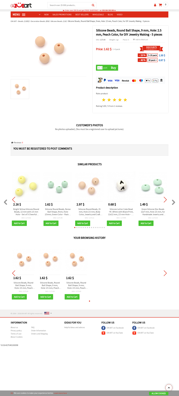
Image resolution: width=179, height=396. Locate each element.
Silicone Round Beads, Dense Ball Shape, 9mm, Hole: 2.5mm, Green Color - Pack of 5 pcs (58, 212)
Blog (110, 14)
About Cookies (17, 337)
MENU (19, 14)
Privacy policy (16, 331)
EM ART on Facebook (112, 328)
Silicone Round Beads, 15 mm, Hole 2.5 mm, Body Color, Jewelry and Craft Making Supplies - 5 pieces (89, 212)
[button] (74, 227)
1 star (104, 100)
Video (119, 14)
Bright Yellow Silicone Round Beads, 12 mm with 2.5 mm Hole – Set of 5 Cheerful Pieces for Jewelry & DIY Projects (26, 212)
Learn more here (60, 393)
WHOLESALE (98, 14)
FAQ (32, 328)
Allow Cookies (159, 393)
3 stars (114, 100)
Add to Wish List (140, 40)
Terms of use (16, 334)
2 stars (109, 100)
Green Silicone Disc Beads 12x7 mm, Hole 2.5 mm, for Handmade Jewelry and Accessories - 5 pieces (153, 212)
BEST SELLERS (82, 14)
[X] (12, 393)
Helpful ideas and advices (74, 328)
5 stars (125, 100)
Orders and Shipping (39, 334)
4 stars (120, 100)
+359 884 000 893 (108, 10)
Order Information (38, 331)
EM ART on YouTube (112, 333)
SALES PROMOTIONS (62, 14)
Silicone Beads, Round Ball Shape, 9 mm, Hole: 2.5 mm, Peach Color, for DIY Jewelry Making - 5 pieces (23, 286)
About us (14, 328)
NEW (46, 14)
